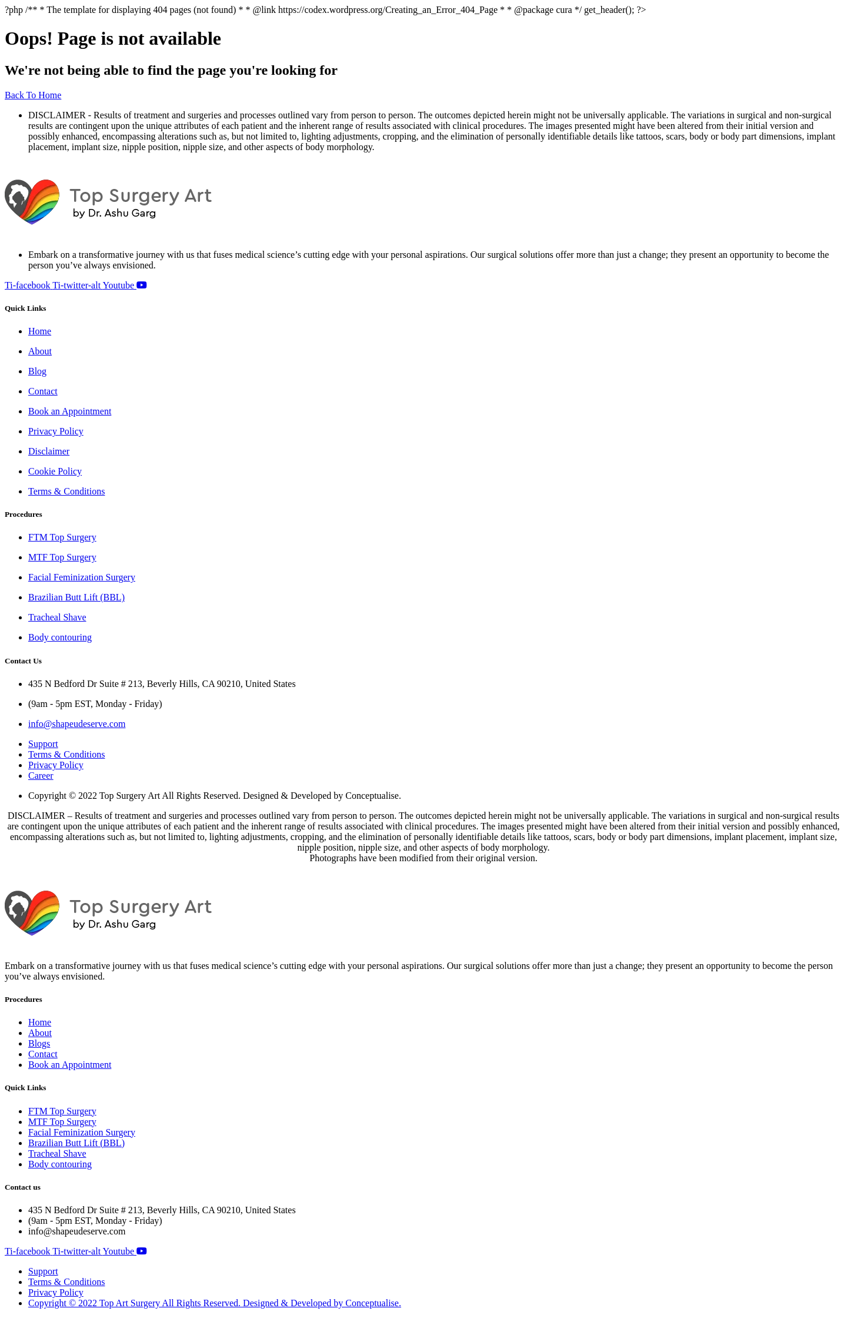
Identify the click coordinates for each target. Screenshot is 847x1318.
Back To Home (33, 95)
